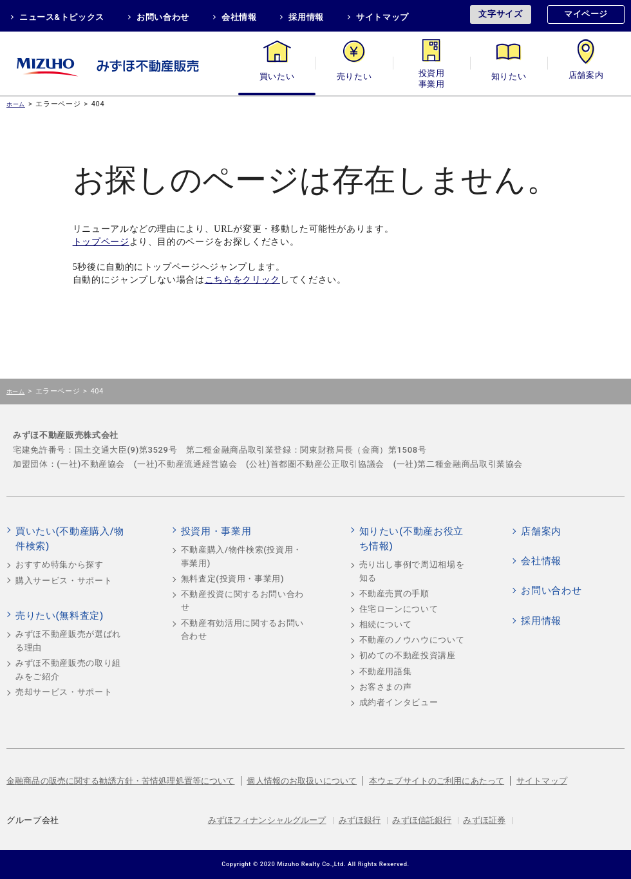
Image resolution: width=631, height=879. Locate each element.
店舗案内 (586, 76)
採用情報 (306, 17)
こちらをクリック (242, 280)
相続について (385, 624)
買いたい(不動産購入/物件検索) (69, 539)
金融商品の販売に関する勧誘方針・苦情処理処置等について (120, 781)
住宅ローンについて (398, 609)
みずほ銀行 (360, 820)
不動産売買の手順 (394, 593)
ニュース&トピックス (61, 17)
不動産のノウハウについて (412, 640)
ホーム (15, 104)
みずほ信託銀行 (421, 820)
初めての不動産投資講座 (407, 655)
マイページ (586, 14)
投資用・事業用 (431, 76)
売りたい (354, 76)
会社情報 (239, 17)
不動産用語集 (385, 671)
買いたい (277, 76)
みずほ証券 (484, 820)
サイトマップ (382, 17)
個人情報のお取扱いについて (302, 781)
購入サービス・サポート (63, 580)
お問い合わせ (163, 17)
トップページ (101, 242)
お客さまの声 (385, 687)
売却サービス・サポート (63, 692)
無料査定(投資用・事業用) (233, 578)
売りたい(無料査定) (59, 615)
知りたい (509, 76)
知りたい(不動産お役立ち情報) (411, 539)
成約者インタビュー (398, 702)
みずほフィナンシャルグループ (267, 820)
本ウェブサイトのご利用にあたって (436, 781)
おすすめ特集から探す (59, 564)
